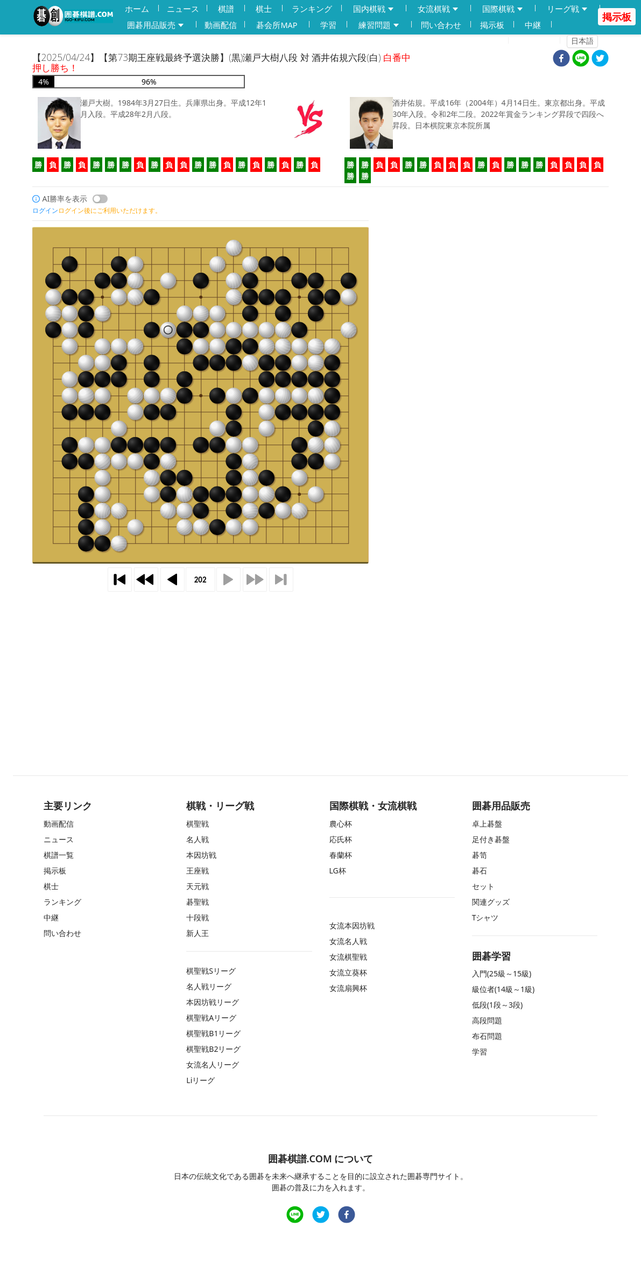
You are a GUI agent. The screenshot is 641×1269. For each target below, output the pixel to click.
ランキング (312, 8)
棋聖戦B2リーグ (213, 1049)
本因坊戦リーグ (212, 1002)
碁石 (479, 870)
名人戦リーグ (208, 986)
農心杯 (340, 824)
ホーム (137, 8)
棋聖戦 (197, 824)
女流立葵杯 (348, 972)
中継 (533, 24)
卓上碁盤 (487, 824)
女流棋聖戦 (348, 957)
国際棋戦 (503, 9)
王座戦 (197, 870)
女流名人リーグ (212, 1064)
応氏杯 (340, 839)
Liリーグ (200, 1080)
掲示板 (492, 24)
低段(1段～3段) (497, 1005)
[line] (580, 60)
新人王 (197, 933)
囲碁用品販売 (156, 25)
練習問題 (379, 25)
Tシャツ (485, 917)
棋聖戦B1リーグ (213, 1033)
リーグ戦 (568, 9)
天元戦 (197, 886)
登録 (494, 41)
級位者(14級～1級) (503, 989)
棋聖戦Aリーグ (211, 1018)
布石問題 (487, 1036)
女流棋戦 (439, 9)
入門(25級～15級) (501, 973)
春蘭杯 (340, 855)
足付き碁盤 (491, 839)
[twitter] (600, 60)
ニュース (183, 8)
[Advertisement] (320, 668)
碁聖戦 (197, 902)
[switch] (100, 199)
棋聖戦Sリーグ (211, 971)
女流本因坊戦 (352, 925)
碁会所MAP (276, 24)
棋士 (264, 8)
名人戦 (197, 839)
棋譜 (226, 8)
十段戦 (197, 917)
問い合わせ (441, 24)
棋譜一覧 (59, 855)
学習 (328, 24)
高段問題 (487, 1020)
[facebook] (561, 60)
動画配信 (221, 24)
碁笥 (479, 855)
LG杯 (337, 870)
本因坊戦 (201, 855)
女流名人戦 (348, 941)
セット (483, 886)
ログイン (538, 41)
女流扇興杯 (348, 988)
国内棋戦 (374, 9)
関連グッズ (491, 902)
